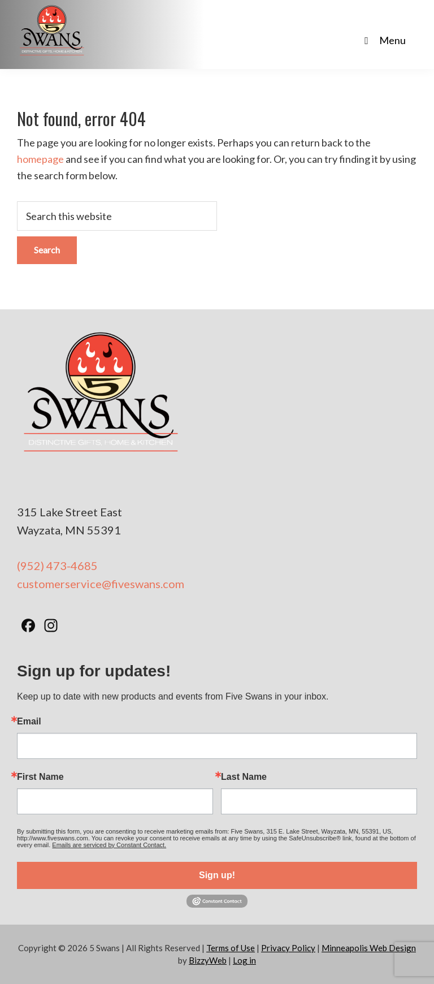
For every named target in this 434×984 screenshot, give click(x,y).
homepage (40, 159)
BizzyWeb (208, 960)
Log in (244, 960)
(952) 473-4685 (57, 565)
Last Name (244, 777)
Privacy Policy (288, 948)
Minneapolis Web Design (369, 948)
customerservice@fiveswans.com (100, 583)
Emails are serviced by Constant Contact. (109, 844)
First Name (40, 777)
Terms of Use (230, 948)
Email (29, 721)
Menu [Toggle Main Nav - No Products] (383, 40)
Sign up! (217, 875)
